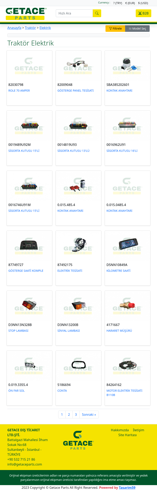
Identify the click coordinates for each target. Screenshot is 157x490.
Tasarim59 (127, 487)
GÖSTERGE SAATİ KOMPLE (25, 271)
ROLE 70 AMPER (19, 90)
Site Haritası (127, 435)
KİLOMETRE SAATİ (118, 271)
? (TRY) (117, 3)
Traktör (30, 27)
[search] (74, 13)
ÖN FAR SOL (16, 390)
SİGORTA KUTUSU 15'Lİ (23, 151)
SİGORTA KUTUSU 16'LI (122, 151)
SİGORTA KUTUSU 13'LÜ (73, 151)
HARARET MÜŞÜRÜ (119, 331)
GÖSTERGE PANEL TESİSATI (75, 90)
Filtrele (115, 28)
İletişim (138, 430)
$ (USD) (143, 3)
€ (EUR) (130, 3)
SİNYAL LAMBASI (68, 331)
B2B (143, 13)
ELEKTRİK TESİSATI (69, 271)
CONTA (62, 390)
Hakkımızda (120, 430)
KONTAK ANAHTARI (119, 90)
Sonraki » (89, 414)
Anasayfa (14, 27)
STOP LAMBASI (18, 331)
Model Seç (137, 28)
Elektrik (45, 27)
